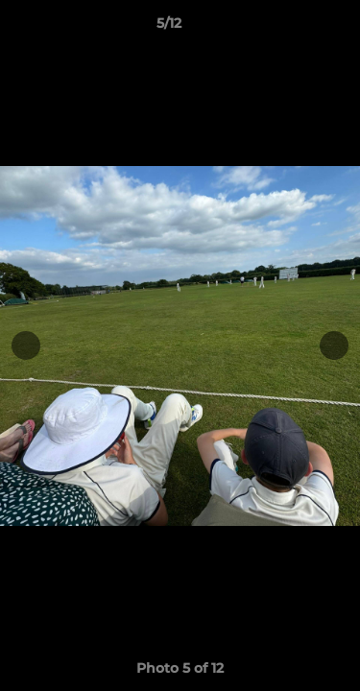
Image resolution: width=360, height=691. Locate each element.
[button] (290, 27)
